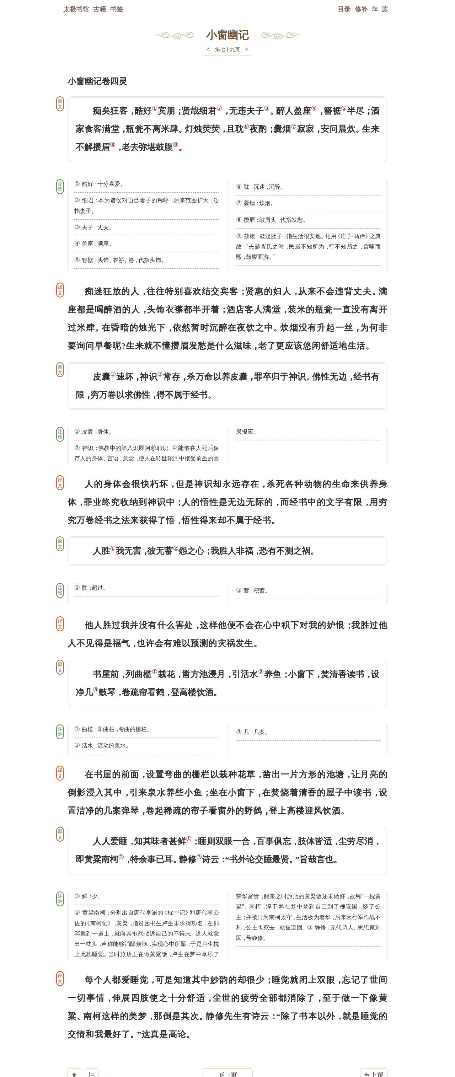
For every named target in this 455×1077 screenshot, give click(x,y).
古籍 (99, 9)
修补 (361, 9)
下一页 (227, 1034)
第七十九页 (227, 49)
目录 (344, 9)
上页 (374, 1034)
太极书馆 (76, 9)
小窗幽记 (227, 34)
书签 (116, 9)
